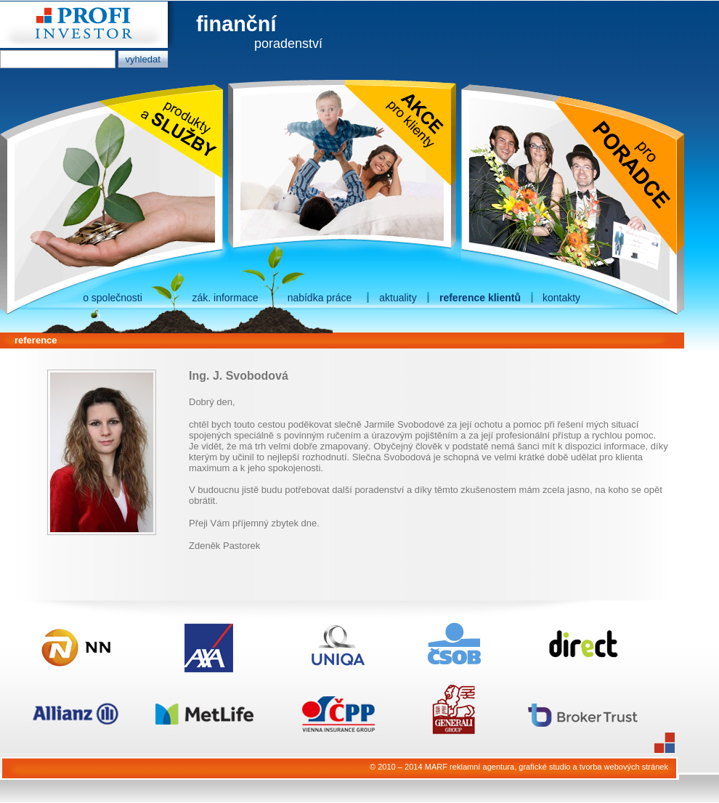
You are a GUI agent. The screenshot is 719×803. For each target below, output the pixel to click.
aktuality (397, 297)
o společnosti (112, 297)
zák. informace (225, 297)
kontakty (561, 297)
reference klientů (480, 297)
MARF (436, 766)
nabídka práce (320, 297)
